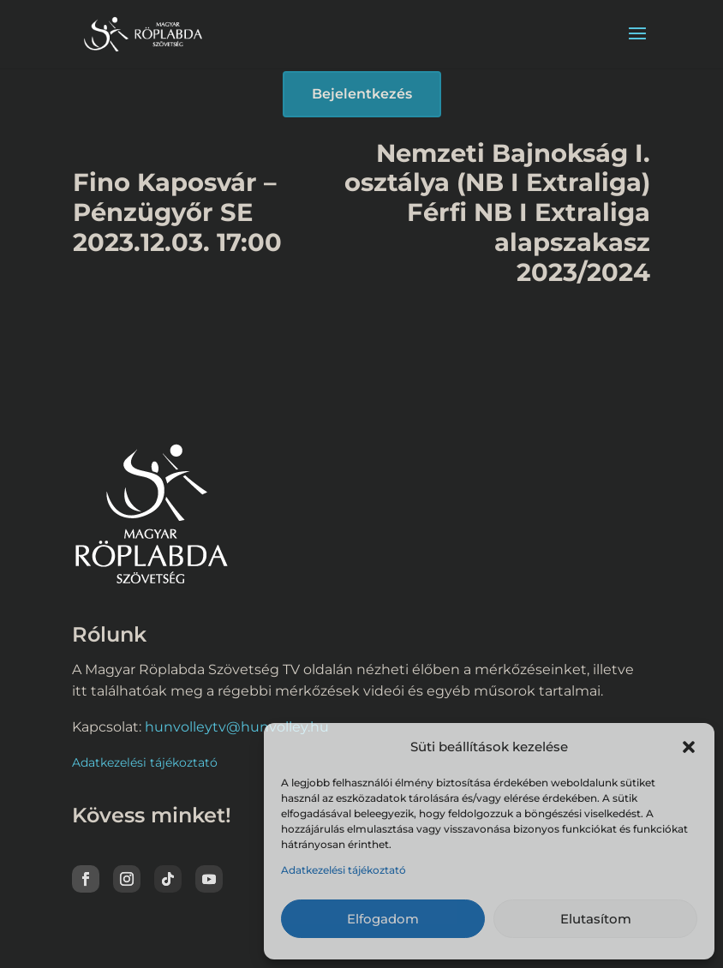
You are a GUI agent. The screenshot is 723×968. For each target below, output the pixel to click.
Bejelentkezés (362, 94)
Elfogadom (383, 919)
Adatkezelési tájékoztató (343, 869)
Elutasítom (595, 919)
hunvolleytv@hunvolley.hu (237, 727)
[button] (688, 747)
